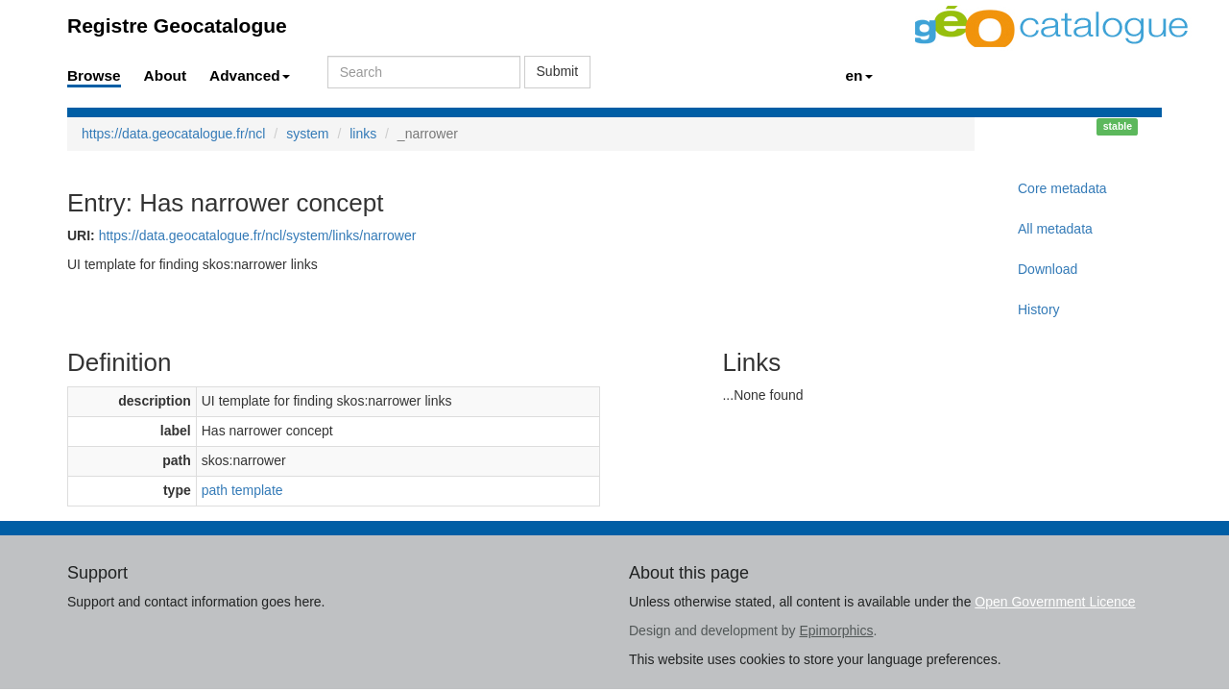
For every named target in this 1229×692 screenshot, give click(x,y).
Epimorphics (836, 630)
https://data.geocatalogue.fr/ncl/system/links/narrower (258, 235)
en (859, 75)
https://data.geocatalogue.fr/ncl (173, 133)
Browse (94, 75)
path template (242, 490)
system (307, 133)
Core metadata (1062, 188)
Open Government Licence (1055, 601)
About (165, 75)
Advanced (249, 75)
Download (1047, 269)
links (362, 133)
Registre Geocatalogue (177, 25)
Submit (558, 71)
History (1039, 309)
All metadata (1055, 228)
